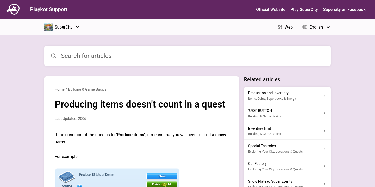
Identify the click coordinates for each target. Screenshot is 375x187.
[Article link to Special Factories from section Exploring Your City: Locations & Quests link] (287, 148)
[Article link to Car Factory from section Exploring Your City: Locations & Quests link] (287, 166)
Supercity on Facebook (344, 9)
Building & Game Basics (87, 89)
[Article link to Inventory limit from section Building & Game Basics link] (287, 131)
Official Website (270, 9)
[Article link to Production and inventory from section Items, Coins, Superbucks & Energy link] (287, 95)
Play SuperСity (304, 9)
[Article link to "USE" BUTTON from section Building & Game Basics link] (287, 113)
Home (60, 89)
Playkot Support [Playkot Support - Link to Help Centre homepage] (49, 9)
